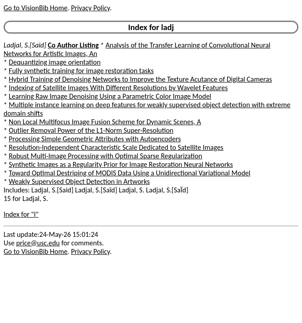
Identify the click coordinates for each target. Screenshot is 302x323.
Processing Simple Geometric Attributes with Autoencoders (95, 139)
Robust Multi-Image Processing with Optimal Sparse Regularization (105, 156)
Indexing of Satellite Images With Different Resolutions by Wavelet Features (118, 87)
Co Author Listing (73, 45)
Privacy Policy (90, 8)
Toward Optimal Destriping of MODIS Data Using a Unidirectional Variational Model (129, 173)
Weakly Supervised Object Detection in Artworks (79, 181)
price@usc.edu (38, 243)
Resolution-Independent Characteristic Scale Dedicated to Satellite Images (116, 147)
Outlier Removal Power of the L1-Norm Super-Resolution (91, 130)
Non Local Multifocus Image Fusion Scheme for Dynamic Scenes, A (105, 122)
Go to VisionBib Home (35, 8)
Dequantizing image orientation (55, 62)
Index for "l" (21, 214)
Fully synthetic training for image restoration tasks (81, 70)
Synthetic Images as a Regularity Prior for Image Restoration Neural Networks (121, 164)
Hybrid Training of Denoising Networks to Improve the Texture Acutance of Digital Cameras (140, 79)
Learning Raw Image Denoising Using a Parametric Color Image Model (110, 96)
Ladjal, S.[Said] (25, 45)
